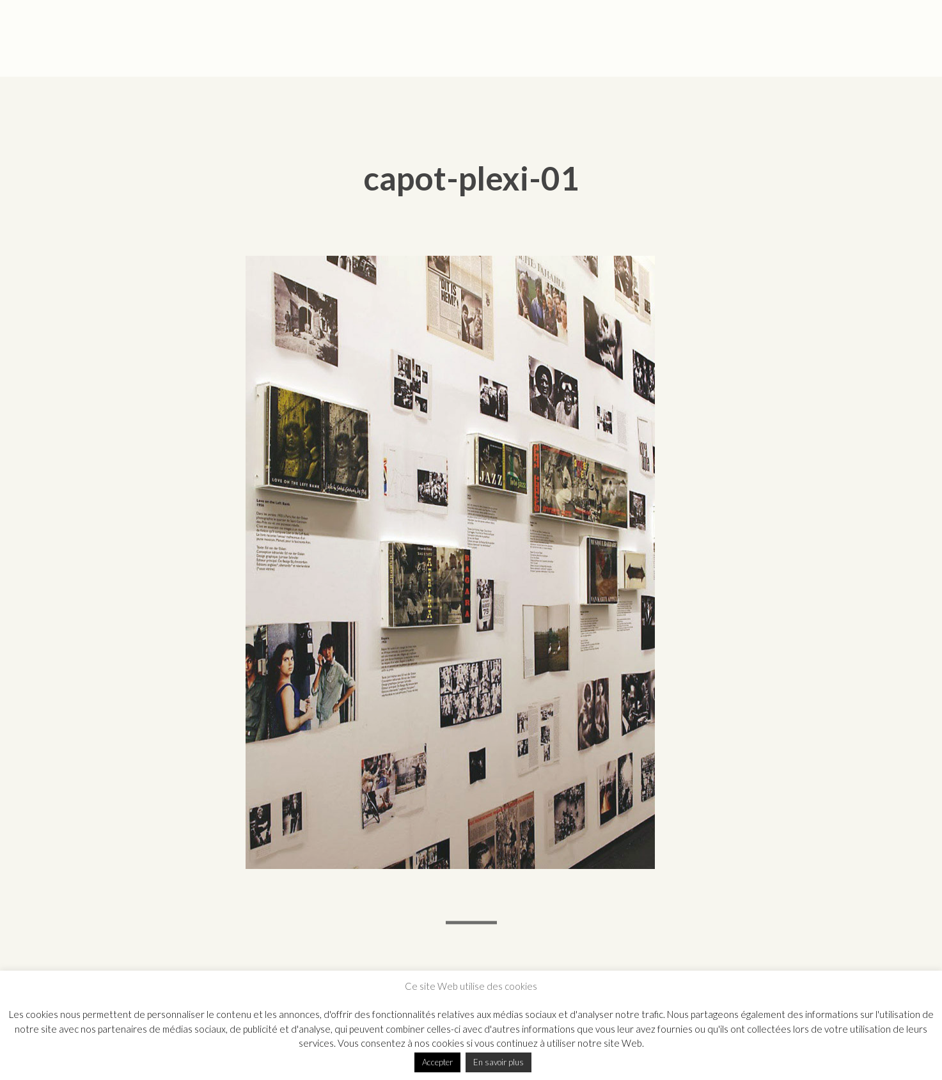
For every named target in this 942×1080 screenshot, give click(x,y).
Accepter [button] (437, 1062)
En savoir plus (498, 1062)
